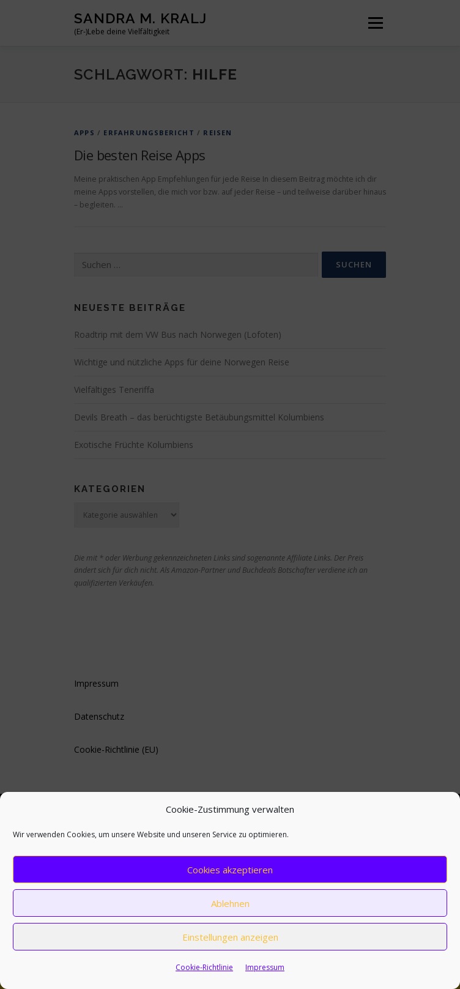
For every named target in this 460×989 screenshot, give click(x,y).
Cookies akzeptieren (230, 870)
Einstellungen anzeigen (230, 937)
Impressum (264, 967)
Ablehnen (230, 903)
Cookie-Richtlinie (204, 967)
